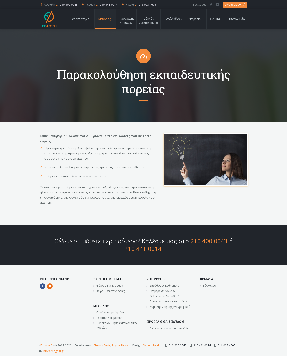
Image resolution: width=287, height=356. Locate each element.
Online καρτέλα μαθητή (164, 296)
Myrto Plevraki (121, 345)
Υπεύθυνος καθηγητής (164, 285)
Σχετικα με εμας (108, 279)
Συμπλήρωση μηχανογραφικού (170, 307)
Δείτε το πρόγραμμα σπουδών (169, 328)
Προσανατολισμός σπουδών (168, 301)
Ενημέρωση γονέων (163, 291)
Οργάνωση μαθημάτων (111, 312)
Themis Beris (101, 345)
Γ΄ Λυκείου (209, 285)
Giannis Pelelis (152, 345)
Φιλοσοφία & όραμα (109, 285)
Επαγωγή (46, 345)
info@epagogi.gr (53, 351)
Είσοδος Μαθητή (235, 4)
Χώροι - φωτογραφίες (110, 291)
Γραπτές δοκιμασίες (109, 318)
